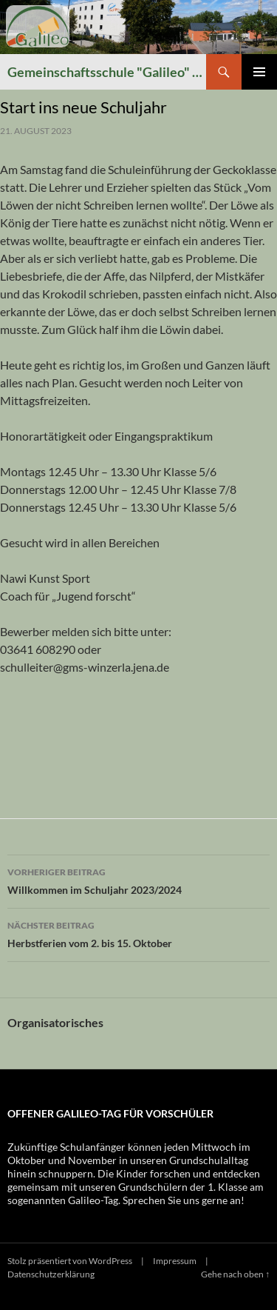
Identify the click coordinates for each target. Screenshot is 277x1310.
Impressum (174, 1260)
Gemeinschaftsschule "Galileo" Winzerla (106, 72)
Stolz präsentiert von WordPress (69, 1260)
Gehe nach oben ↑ (235, 1274)
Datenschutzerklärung (51, 1274)
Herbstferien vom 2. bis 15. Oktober (138, 933)
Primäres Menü (259, 72)
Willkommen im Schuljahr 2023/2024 (138, 879)
